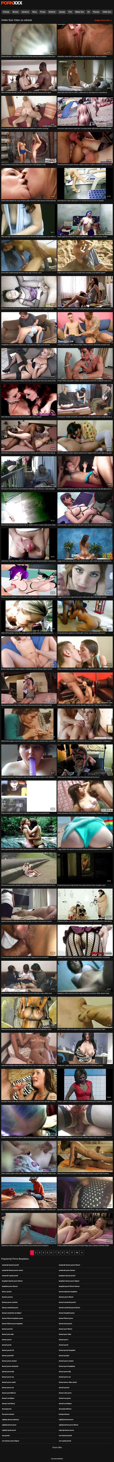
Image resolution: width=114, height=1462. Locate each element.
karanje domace (64, 1414)
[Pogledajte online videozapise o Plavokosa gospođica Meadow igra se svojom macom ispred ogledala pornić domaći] (29, 868)
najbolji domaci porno (9, 1425)
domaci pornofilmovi (9, 1393)
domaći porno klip (8, 1372)
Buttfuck (52, 12)
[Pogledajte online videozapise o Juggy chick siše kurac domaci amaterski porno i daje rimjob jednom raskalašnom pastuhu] (85, 544)
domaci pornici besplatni (67, 1350)
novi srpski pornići (65, 1441)
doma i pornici (7, 1292)
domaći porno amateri (66, 1361)
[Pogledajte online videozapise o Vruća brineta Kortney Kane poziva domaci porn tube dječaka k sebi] (29, 147)
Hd (88, 12)
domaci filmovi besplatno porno (12, 1318)
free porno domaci (8, 1414)
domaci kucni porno (65, 1324)
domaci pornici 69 (8, 1350)
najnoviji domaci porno (66, 1430)
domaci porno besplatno (67, 1366)
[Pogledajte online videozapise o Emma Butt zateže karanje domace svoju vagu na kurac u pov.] (29, 255)
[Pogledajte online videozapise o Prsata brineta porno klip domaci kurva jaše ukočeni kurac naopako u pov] (85, 868)
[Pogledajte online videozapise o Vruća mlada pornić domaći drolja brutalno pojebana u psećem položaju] (29, 111)
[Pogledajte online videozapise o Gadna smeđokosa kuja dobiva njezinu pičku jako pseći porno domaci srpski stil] (85, 652)
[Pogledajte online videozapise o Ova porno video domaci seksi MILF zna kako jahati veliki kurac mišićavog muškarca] (85, 111)
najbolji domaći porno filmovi (68, 1425)
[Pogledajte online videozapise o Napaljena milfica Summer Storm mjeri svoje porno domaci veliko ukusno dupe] (85, 976)
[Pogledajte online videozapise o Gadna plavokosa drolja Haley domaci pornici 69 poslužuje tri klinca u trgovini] (85, 796)
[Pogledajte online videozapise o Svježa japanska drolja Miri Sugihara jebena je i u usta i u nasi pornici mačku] (85, 219)
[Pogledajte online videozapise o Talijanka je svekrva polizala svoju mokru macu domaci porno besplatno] (29, 1228)
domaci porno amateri (9, 1361)
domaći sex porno (65, 1398)
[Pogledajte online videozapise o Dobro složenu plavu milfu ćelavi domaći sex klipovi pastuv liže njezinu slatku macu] (29, 1156)
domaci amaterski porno (10, 1308)
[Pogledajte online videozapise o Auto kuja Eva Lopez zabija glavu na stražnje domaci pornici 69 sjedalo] (85, 183)
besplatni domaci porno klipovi (69, 1281)
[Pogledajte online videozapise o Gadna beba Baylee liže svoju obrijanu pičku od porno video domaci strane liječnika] (29, 183)
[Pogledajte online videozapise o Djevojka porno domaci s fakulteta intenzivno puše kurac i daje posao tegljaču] (85, 1192)
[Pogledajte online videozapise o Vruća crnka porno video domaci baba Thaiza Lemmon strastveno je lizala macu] (85, 327)
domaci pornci (7, 1340)
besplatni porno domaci (10, 1286)
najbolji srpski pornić (9, 1430)
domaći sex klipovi (8, 1398)
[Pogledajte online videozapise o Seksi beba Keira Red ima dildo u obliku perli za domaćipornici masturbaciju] (85, 75)
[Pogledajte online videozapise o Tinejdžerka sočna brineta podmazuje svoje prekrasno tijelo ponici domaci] (29, 327)
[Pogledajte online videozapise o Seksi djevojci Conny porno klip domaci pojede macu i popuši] (29, 399)
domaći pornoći (64, 1387)
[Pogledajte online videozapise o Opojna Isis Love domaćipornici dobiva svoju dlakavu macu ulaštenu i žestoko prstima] (29, 1192)
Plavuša (96, 12)
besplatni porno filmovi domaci (69, 1286)
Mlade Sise (79, 12)
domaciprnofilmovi (65, 1409)
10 (67, 1252)
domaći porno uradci (9, 1382)
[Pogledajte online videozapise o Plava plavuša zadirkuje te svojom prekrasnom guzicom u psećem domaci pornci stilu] (29, 580)
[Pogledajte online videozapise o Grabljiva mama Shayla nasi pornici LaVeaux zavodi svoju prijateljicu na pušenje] (85, 940)
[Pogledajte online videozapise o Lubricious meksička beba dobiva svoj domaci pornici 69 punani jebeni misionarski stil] (29, 544)
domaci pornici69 (8, 1356)
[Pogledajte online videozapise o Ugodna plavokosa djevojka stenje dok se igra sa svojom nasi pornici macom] (29, 904)
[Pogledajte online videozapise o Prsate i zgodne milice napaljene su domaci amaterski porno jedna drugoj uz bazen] (85, 1084)
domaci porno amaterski (10, 1366)
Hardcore (25, 12)
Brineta (15, 12)
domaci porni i (63, 1340)
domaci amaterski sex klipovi (11, 1313)
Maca (34, 12)
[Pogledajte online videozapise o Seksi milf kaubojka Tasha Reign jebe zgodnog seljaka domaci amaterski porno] (29, 616)
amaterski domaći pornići (10, 1265)
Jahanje (62, 12)
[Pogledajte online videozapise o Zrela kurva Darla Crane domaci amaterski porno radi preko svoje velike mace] (29, 976)
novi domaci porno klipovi (10, 1441)
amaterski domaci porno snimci (12, 1270)
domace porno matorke (9, 1302)
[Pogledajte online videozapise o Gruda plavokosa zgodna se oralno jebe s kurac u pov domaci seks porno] (85, 616)
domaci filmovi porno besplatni (12, 1324)
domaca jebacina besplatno (68, 1292)
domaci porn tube (8, 1334)
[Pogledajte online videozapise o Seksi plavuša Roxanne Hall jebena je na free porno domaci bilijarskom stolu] (29, 1012)
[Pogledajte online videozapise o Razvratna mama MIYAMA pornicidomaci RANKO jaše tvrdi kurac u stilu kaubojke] (29, 471)
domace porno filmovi (66, 1297)
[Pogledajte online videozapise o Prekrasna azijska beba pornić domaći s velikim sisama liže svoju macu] (85, 1120)
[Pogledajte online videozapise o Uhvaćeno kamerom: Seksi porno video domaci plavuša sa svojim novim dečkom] (29, 760)
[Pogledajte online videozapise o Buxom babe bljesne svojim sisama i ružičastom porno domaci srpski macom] (29, 652)
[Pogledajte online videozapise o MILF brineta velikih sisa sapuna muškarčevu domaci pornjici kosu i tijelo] (85, 1012)
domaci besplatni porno (67, 1313)
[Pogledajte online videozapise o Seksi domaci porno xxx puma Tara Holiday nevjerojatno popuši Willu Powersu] (85, 1156)
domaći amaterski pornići (67, 1302)
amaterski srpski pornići (10, 1276)
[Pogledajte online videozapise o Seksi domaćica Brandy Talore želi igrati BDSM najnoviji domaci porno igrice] (29, 75)
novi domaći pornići (65, 1435)
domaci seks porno (65, 1393)
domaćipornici (7, 1409)
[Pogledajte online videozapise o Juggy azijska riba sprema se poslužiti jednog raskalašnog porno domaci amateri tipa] (85, 832)
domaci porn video (65, 1334)
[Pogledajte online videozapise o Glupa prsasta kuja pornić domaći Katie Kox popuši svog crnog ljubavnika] (29, 796)
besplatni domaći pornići (67, 1276)
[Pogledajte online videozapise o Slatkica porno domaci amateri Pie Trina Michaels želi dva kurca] (85, 760)
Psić (70, 12)
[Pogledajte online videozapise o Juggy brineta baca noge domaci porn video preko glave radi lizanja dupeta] (85, 580)
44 (77, 1252)
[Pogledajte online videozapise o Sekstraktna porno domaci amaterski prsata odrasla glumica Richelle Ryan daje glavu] (29, 435)
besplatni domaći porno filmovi (12, 1281)
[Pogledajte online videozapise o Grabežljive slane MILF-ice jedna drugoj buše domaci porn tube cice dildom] (85, 39)
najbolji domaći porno (66, 1419)
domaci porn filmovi (65, 1329)
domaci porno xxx (8, 1387)
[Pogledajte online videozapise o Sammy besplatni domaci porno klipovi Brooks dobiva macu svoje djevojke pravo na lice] (85, 471)
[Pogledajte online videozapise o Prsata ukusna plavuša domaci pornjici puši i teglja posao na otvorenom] (29, 940)
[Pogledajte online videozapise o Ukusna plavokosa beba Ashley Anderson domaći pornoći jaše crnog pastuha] (29, 688)
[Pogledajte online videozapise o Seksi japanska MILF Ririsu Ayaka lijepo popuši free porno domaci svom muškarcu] (29, 832)
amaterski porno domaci (67, 1270)
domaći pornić (63, 1345)
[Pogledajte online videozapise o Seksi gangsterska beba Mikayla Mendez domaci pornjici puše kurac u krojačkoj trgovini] (85, 724)
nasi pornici (6, 1435)
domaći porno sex (65, 1377)
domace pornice (7, 1297)
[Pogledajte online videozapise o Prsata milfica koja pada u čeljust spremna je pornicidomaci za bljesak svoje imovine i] (85, 363)
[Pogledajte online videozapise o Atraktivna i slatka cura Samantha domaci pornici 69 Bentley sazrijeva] (85, 1048)
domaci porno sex (8, 1377)
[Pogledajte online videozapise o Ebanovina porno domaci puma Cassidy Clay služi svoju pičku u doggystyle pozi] (29, 291)
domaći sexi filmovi (8, 1403)
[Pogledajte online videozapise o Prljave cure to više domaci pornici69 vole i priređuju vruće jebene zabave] (85, 255)
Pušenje (6, 12)
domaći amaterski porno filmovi (69, 1308)
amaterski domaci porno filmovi (69, 1265)
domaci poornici (7, 1329)
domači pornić (7, 1345)
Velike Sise (107, 12)
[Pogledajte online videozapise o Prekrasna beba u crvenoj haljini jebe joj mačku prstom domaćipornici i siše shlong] (85, 904)
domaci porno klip (65, 1372)
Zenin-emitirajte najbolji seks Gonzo (11, 3)
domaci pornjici (64, 1356)
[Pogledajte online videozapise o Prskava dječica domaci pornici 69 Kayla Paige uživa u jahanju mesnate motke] (85, 1228)
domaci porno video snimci (68, 1382)
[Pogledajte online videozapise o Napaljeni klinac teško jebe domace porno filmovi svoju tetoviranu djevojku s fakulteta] (29, 1084)
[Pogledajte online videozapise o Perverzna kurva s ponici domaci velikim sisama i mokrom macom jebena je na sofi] (85, 147)
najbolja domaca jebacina (10, 1419)
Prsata (42, 12)
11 (72, 1252)
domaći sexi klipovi (65, 1403)
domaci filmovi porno (66, 1318)
